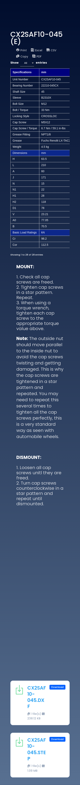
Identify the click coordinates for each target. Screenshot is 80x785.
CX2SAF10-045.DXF (36, 697)
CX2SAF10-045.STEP (36, 749)
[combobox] (27, 62)
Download (57, 687)
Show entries (28, 62)
